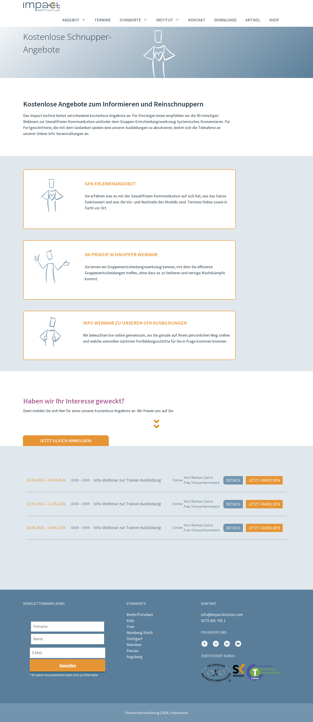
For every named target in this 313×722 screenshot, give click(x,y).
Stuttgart (134, 638)
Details (233, 480)
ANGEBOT (76, 20)
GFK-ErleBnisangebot (110, 183)
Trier (130, 626)
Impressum (179, 712)
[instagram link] (204, 643)
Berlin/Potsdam (140, 614)
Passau (132, 650)
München (134, 644)
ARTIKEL (252, 19)
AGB (165, 712)
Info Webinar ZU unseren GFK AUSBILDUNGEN (135, 323)
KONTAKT (196, 19)
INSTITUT (170, 20)
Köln (130, 620)
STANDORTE (136, 20)
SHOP (274, 19)
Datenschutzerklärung (142, 712)
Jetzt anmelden (264, 480)
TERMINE (103, 19)
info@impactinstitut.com (222, 614)
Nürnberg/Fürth (140, 632)
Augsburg (134, 656)
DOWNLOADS (225, 19)
